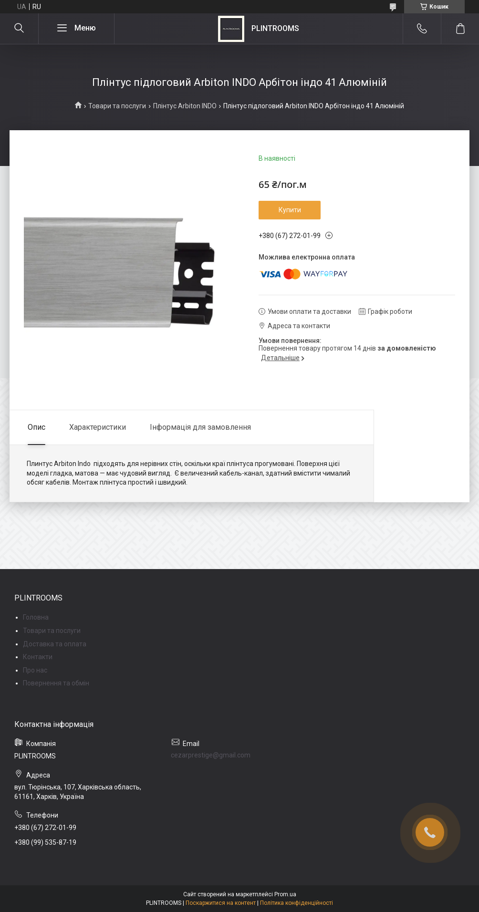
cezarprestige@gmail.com (210, 755)
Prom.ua (285, 894)
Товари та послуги (117, 106)
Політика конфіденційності (296, 903)
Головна (36, 617)
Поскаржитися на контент (221, 903)
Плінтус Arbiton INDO (185, 106)
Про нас (35, 670)
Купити (290, 210)
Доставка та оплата (54, 644)
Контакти (37, 657)
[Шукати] (19, 28)
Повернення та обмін (56, 683)
